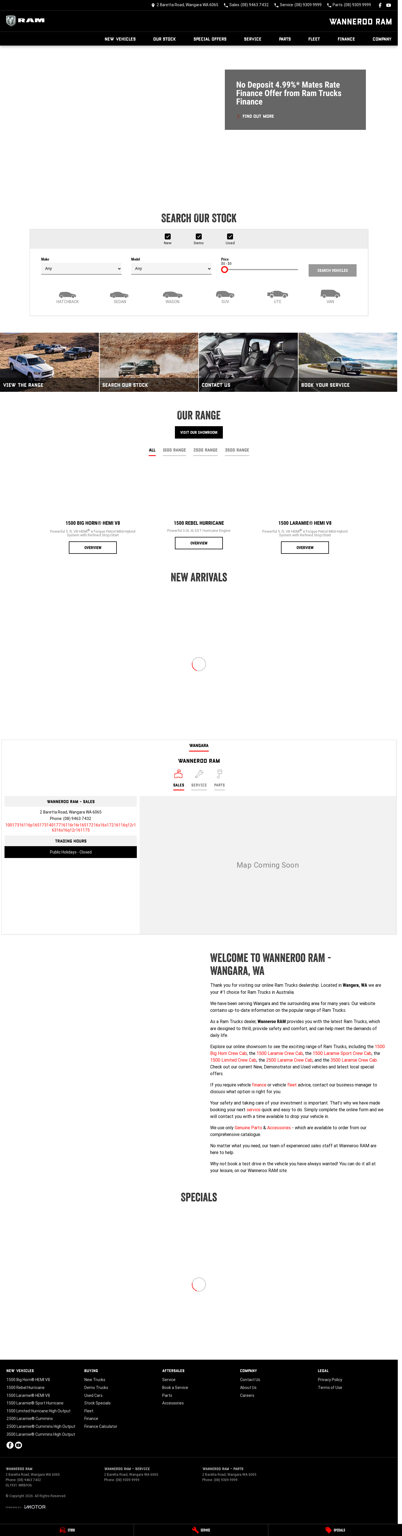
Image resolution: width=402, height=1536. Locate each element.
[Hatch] (67, 296)
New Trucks (94, 1379)
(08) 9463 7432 (77, 818)
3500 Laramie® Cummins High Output (40, 1434)
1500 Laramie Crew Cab (279, 1053)
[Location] (178, 780)
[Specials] (335, 1530)
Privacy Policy (330, 1379)
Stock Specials (97, 1403)
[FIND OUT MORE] (255, 115)
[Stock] (67, 1530)
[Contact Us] (184, 5)
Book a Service (175, 1387)
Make (81, 266)
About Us (248, 1387)
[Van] (330, 296)
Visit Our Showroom (199, 432)
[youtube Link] (388, 5)
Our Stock (164, 38)
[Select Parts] (219, 780)
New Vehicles (120, 38)
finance (259, 1085)
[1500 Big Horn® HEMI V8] (93, 510)
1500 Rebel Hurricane (25, 1387)
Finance (346, 38)
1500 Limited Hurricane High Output (38, 1410)
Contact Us (250, 1379)
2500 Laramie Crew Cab (289, 1060)
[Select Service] (199, 780)
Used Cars (93, 1395)
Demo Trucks (96, 1387)
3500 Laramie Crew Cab (353, 1060)
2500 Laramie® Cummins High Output (40, 1426)
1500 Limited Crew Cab (233, 1060)
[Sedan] (120, 296)
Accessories (279, 1127)
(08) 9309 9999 (127, 1480)
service (253, 1109)
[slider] (224, 269)
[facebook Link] (380, 5)
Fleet (314, 38)
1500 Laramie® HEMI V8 (28, 1395)
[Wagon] (172, 296)
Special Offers (210, 38)
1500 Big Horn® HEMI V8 (28, 1379)
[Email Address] (70, 828)
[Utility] (277, 296)
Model (171, 266)
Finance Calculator (100, 1426)
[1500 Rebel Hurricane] (199, 507)
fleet (292, 1085)
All (152, 449)
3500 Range (237, 449)
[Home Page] (27, 21)
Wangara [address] (199, 745)
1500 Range (174, 449)
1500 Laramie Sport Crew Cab (342, 1053)
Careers (247, 1395)
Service (253, 38)
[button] (199, 120)
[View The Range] (49, 362)
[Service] (201, 1530)
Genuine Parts (248, 1127)
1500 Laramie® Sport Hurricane (34, 1403)
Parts (285, 38)
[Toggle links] (25, 1507)
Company (382, 38)
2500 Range (205, 449)
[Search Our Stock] (149, 362)
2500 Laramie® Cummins (29, 1418)
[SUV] (225, 296)
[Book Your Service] (347, 362)
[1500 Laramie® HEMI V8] (305, 510)
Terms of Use (330, 1387)
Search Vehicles (332, 270)
